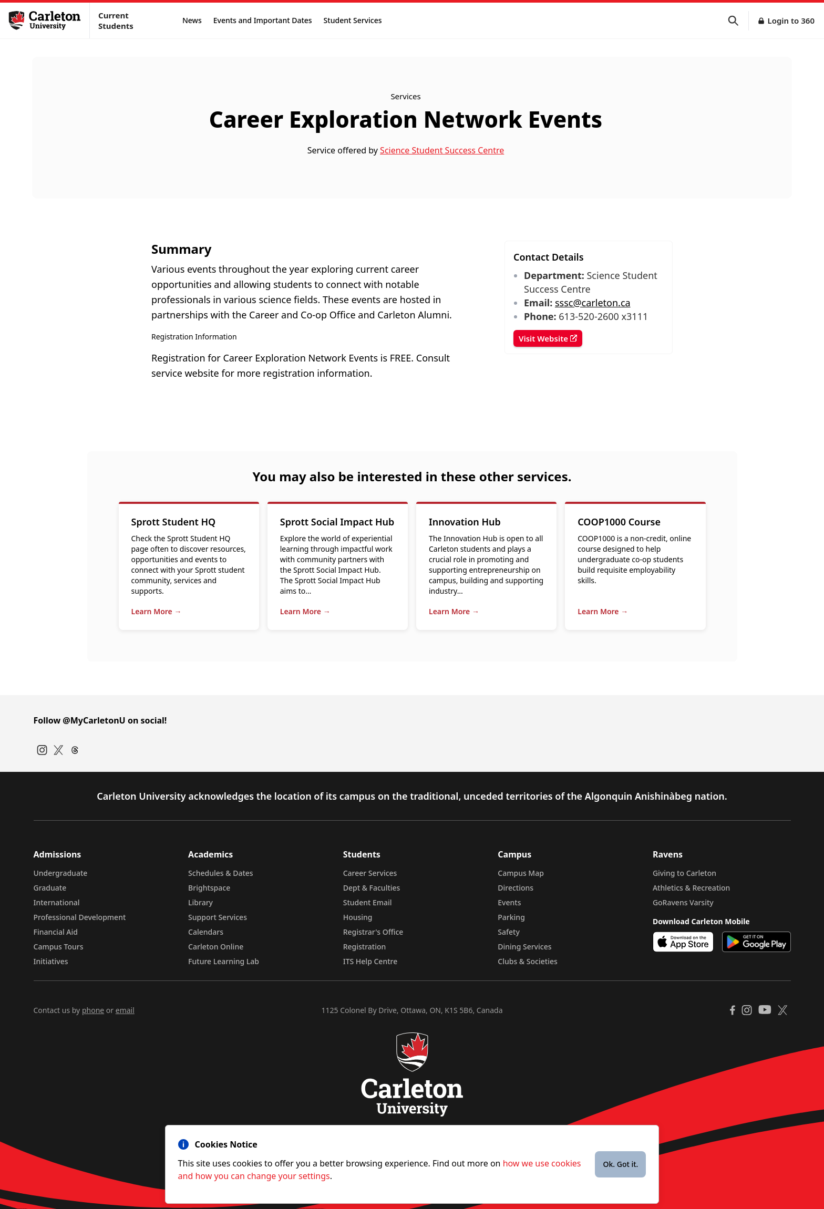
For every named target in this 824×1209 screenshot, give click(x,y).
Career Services (370, 873)
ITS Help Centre (370, 961)
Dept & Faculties (371, 888)
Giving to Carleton (684, 873)
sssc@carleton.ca (593, 302)
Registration (364, 947)
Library (200, 902)
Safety (509, 932)
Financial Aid (56, 932)
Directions (515, 888)
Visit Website (548, 338)
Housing (358, 917)
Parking (511, 917)
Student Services (353, 20)
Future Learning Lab (223, 961)
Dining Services (524, 947)
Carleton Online (215, 947)
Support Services (217, 917)
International (57, 902)
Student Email (367, 902)
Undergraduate (61, 873)
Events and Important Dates (262, 20)
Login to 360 (791, 20)
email (125, 1010)
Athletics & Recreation (691, 888)
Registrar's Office (373, 932)
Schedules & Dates (220, 873)
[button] (738, 20)
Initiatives (51, 961)
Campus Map (521, 873)
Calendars (205, 932)
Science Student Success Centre (442, 150)
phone (93, 1010)
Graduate (50, 888)
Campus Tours (59, 947)
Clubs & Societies (527, 961)
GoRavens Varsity (683, 902)
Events (509, 902)
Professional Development (80, 917)
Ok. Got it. (620, 1164)
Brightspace (209, 888)
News (192, 20)
